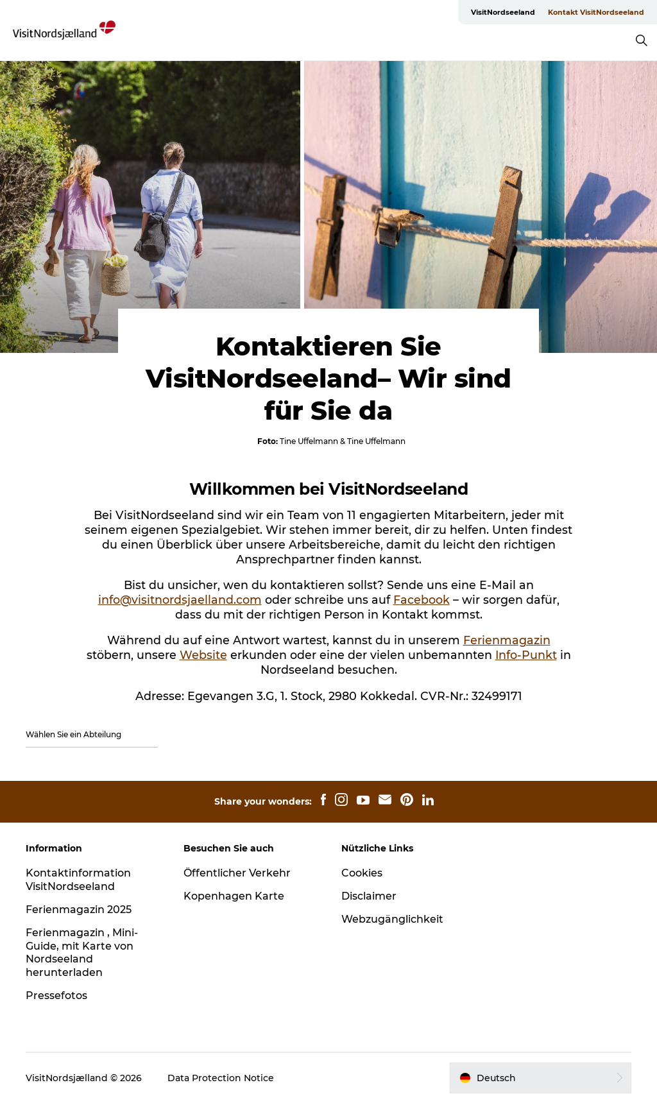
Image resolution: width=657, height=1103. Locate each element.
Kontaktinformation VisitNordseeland (78, 880)
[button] (540, 1078)
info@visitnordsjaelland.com (180, 599)
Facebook (421, 599)
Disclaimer (369, 896)
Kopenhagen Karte (233, 896)
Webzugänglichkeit (392, 919)
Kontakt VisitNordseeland (596, 12)
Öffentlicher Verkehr (237, 873)
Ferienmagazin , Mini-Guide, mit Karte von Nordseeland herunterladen (82, 953)
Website (203, 655)
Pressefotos (56, 995)
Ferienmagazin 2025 (79, 909)
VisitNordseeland (503, 12)
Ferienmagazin (506, 640)
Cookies (361, 873)
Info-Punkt (526, 655)
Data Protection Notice (220, 1078)
